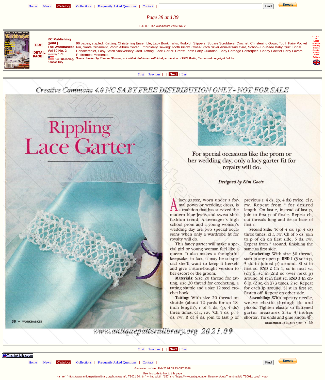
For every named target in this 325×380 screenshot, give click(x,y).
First (141, 74)
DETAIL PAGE (39, 54)
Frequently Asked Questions (117, 6)
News (47, 6)
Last (184, 74)
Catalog (63, 6)
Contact (148, 6)
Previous (155, 74)
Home (33, 6)
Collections (83, 6)
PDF (38, 45)
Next (173, 74)
